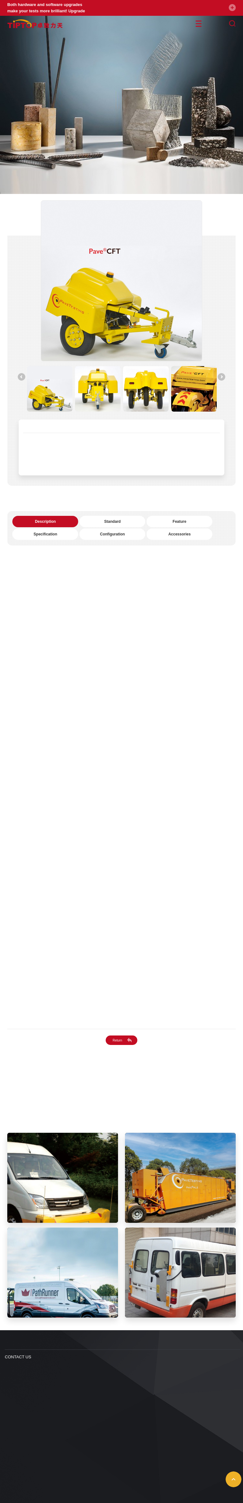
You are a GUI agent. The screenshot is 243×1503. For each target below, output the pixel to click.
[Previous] (21, 377)
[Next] (221, 377)
